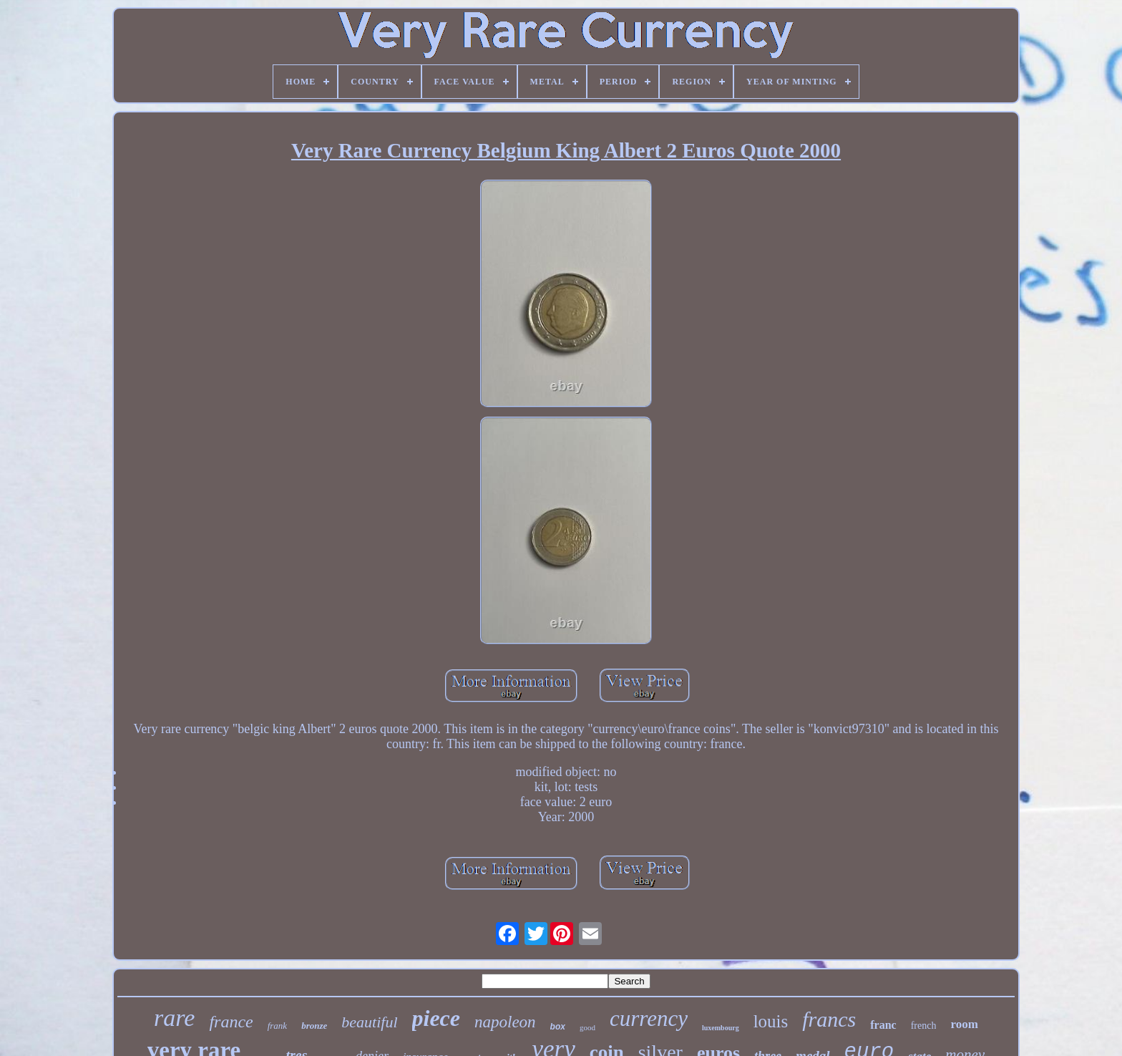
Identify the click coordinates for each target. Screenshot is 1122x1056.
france (231, 1021)
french (924, 1025)
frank (277, 1025)
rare (174, 1017)
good (587, 1027)
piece (436, 1018)
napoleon (505, 1022)
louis (771, 1021)
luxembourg (720, 1028)
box (557, 1027)
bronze (314, 1025)
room (963, 1024)
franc (883, 1025)
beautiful (369, 1022)
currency (649, 1018)
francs (829, 1019)
